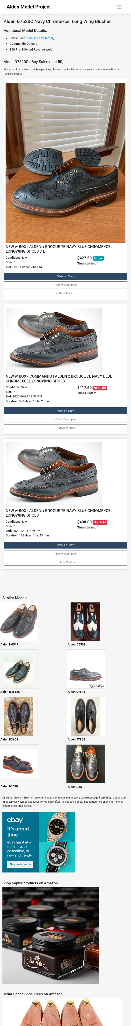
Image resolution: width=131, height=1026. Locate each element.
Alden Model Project (29, 7)
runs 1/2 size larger (40, 38)
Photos (70, 293)
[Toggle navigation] (119, 6)
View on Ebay (65, 276)
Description (70, 284)
